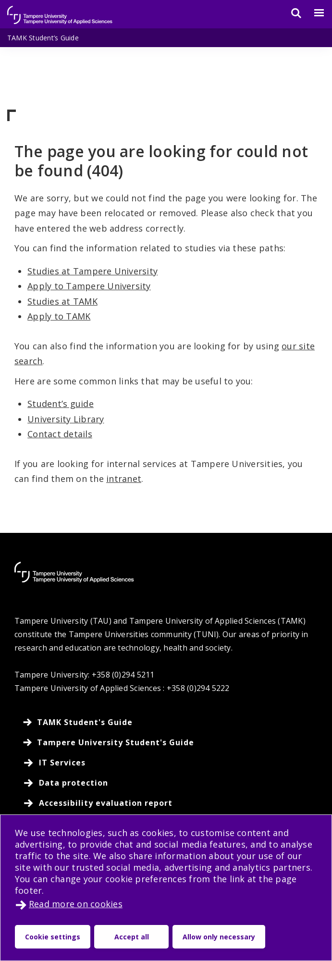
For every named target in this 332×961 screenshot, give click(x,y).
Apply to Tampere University (88, 286)
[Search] (290, 13)
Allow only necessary (219, 936)
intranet (123, 478)
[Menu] (313, 13)
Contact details (59, 434)
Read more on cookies (76, 904)
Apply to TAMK (58, 316)
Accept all (131, 936)
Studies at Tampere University (92, 271)
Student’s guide (60, 403)
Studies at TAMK (62, 301)
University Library (65, 419)
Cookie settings (52, 936)
